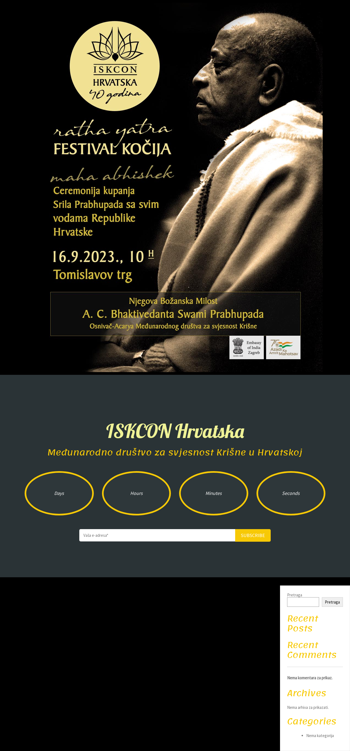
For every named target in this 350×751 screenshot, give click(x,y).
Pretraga (294, 595)
